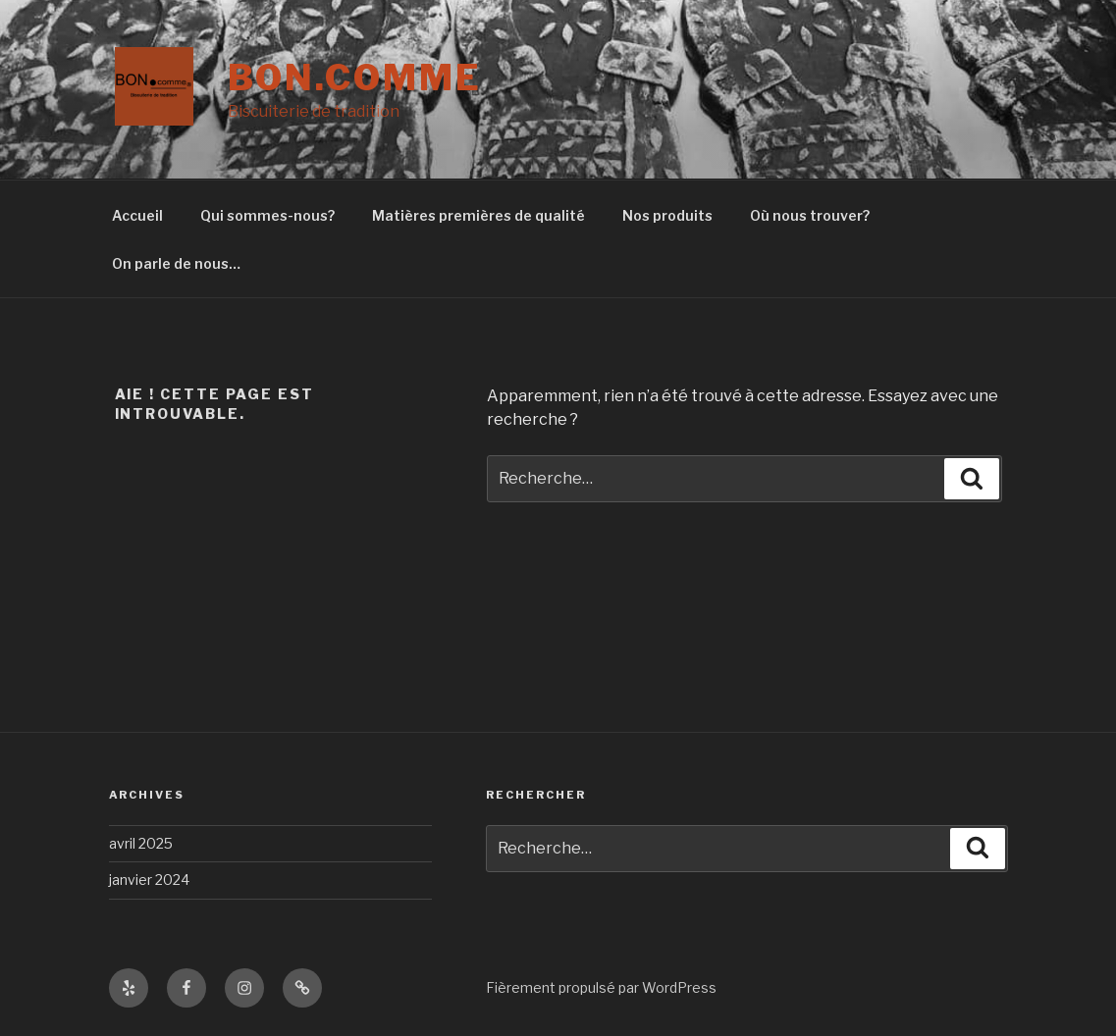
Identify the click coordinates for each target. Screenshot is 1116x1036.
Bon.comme (355, 77)
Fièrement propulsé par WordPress (601, 987)
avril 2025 (141, 843)
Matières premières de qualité (478, 215)
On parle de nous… (176, 263)
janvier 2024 (149, 879)
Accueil (137, 215)
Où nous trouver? (810, 215)
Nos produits (667, 215)
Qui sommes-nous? (267, 215)
